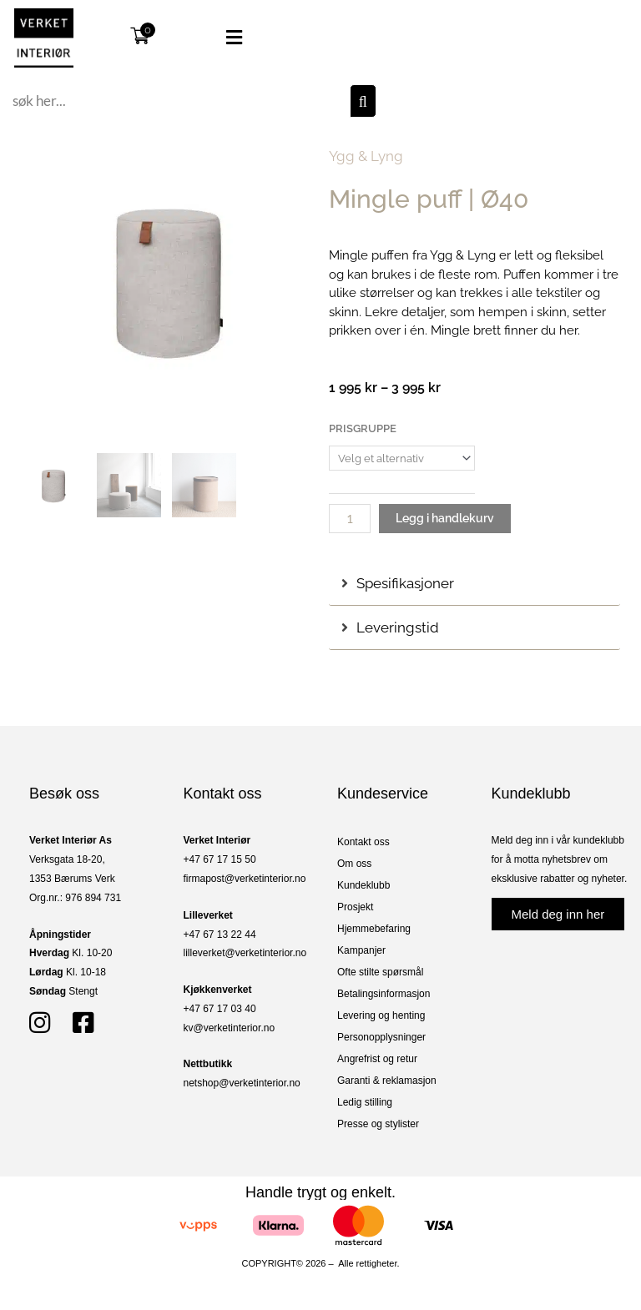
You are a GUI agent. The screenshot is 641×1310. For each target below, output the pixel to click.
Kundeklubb (363, 885)
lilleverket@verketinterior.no (245, 953)
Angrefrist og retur (377, 1059)
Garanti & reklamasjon (387, 1080)
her (568, 330)
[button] (218, 37)
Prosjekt (355, 907)
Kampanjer (361, 950)
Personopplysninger (381, 1037)
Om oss (354, 863)
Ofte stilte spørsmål (380, 972)
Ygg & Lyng (366, 156)
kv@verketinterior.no (229, 1028)
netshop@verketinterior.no (242, 1083)
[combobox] (179, 101)
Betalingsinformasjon (383, 994)
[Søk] (363, 101)
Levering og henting (381, 1015)
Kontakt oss (363, 842)
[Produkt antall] (350, 518)
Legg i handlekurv (445, 518)
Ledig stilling (364, 1102)
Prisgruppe (362, 428)
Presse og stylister (378, 1124)
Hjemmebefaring (374, 929)
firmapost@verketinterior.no (245, 878)
